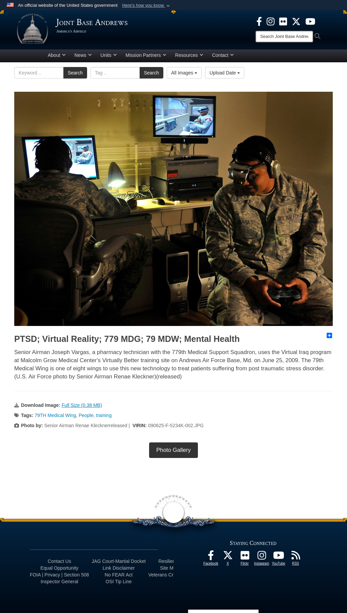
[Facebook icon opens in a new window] (259, 21)
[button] (146, 5)
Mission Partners (146, 55)
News (83, 55)
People (86, 415)
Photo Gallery (173, 450)
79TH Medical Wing (55, 415)
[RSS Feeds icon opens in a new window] (295, 557)
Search (75, 72)
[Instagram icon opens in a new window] (270, 21)
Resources (189, 55)
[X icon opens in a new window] (296, 21)
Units (109, 55)
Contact (223, 55)
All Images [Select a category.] (184, 72)
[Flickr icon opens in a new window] (283, 21)
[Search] (284, 36)
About (57, 55)
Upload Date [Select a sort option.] (224, 72)
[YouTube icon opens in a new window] (310, 21)
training (104, 415)
